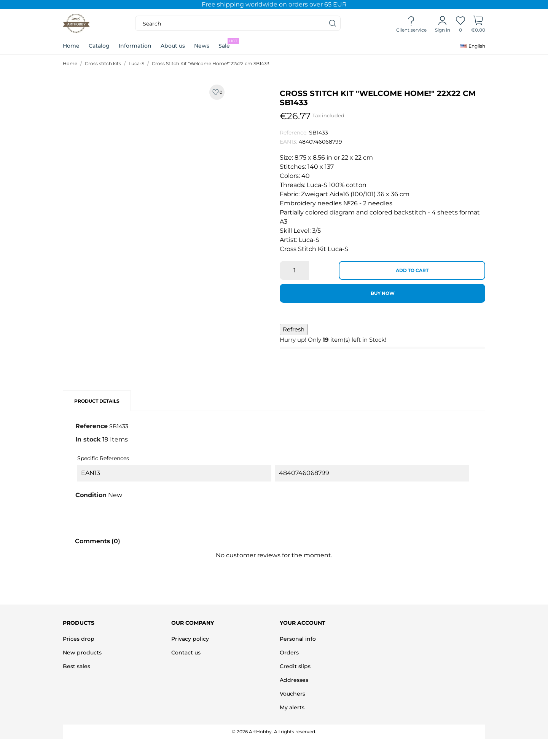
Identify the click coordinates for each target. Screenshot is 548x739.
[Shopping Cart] (478, 23)
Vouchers (292, 693)
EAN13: (288, 141)
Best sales (76, 666)
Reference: (293, 132)
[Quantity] (294, 270)
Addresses (294, 680)
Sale (228, 43)
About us (173, 45)
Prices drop (78, 638)
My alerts (292, 707)
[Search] (333, 23)
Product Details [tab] (96, 401)
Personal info (298, 638)
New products (82, 652)
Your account (302, 622)
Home (71, 45)
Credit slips (295, 666)
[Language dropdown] (472, 46)
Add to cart (412, 270)
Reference (91, 426)
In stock (88, 439)
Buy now (383, 293)
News (201, 45)
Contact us (186, 652)
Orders (289, 652)
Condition (91, 495)
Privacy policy (190, 638)
